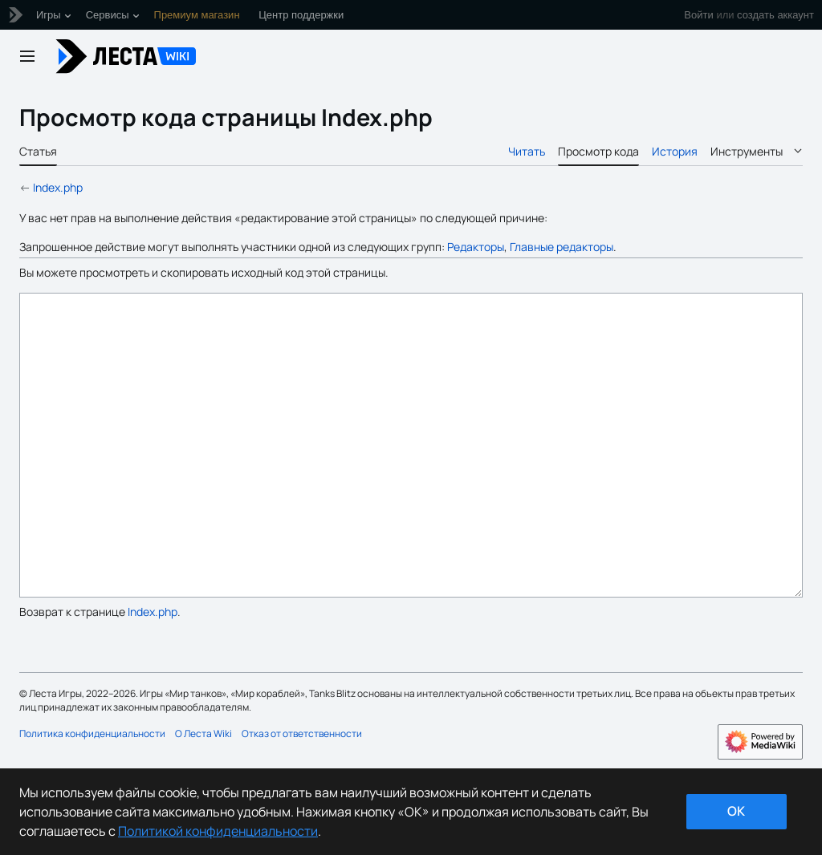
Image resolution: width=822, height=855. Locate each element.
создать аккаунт (775, 15)
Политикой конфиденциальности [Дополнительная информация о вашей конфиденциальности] (218, 831)
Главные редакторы (561, 246)
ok (736, 811)
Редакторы (475, 246)
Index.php (58, 187)
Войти (698, 15)
